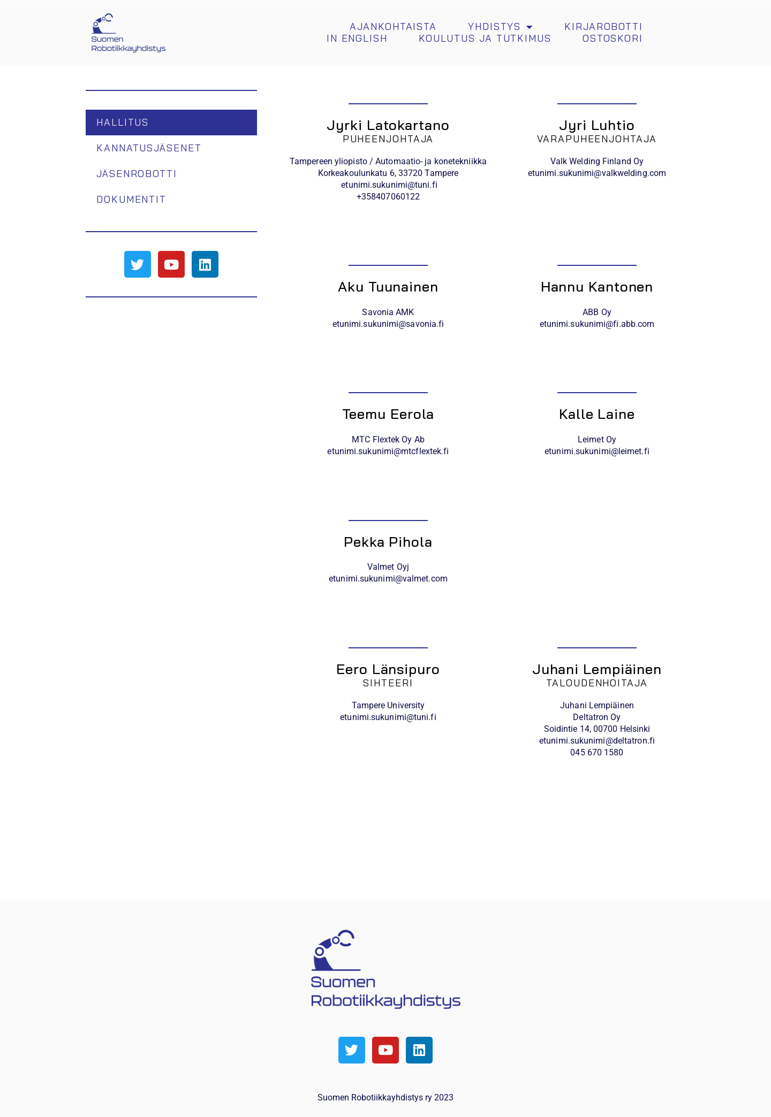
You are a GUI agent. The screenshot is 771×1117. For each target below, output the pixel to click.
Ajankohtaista (393, 27)
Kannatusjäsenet (149, 148)
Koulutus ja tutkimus (485, 38)
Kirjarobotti (603, 27)
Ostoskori (613, 38)
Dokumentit (131, 199)
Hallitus (122, 122)
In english (357, 38)
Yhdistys (500, 27)
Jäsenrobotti (136, 173)
